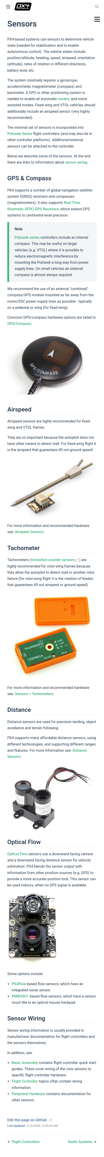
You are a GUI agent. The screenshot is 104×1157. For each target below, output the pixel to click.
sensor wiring (76, 162)
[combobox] (97, 7)
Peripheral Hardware (28, 1094)
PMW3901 (20, 996)
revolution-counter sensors (55, 560)
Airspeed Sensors (29, 532)
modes (63, 99)
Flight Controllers (25, 1142)
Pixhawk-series (27, 237)
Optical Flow (17, 854)
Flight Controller (25, 1081)
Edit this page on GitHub (27, 1120)
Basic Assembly (25, 1063)
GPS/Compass (19, 323)
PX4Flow (19, 984)
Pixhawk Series (19, 134)
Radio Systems (80, 1142)
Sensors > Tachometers (34, 694)
